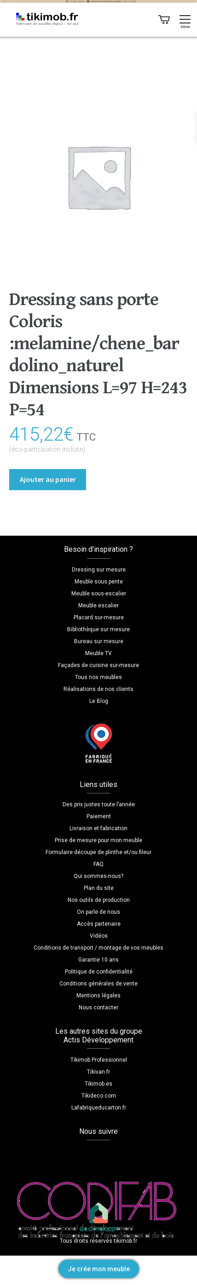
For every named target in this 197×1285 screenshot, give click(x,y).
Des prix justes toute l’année (99, 804)
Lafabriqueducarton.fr (98, 1107)
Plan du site (99, 888)
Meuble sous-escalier (98, 593)
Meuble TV (98, 653)
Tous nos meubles (98, 677)
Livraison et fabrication (98, 828)
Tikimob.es (98, 1084)
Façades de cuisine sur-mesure (98, 665)
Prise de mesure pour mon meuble (98, 840)
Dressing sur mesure (99, 569)
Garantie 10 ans (98, 960)
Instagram (79, 1154)
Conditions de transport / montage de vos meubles (98, 948)
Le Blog (98, 701)
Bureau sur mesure (98, 641)
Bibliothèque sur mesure (98, 629)
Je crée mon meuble (99, 1269)
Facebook (59, 1154)
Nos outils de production (99, 900)
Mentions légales (98, 995)
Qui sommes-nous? (98, 876)
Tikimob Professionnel (98, 1060)
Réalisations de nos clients (98, 689)
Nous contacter (98, 1007)
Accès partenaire (99, 924)
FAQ (98, 864)
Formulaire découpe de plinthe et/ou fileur (98, 852)
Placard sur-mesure (99, 617)
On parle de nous (98, 912)
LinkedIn (117, 1154)
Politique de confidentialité (99, 971)
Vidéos (99, 936)
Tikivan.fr (98, 1072)
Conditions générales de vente (98, 983)
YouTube (98, 1154)
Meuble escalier (98, 605)
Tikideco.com (98, 1096)
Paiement (99, 816)
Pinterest (137, 1154)
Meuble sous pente (99, 581)
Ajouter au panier (48, 479)
